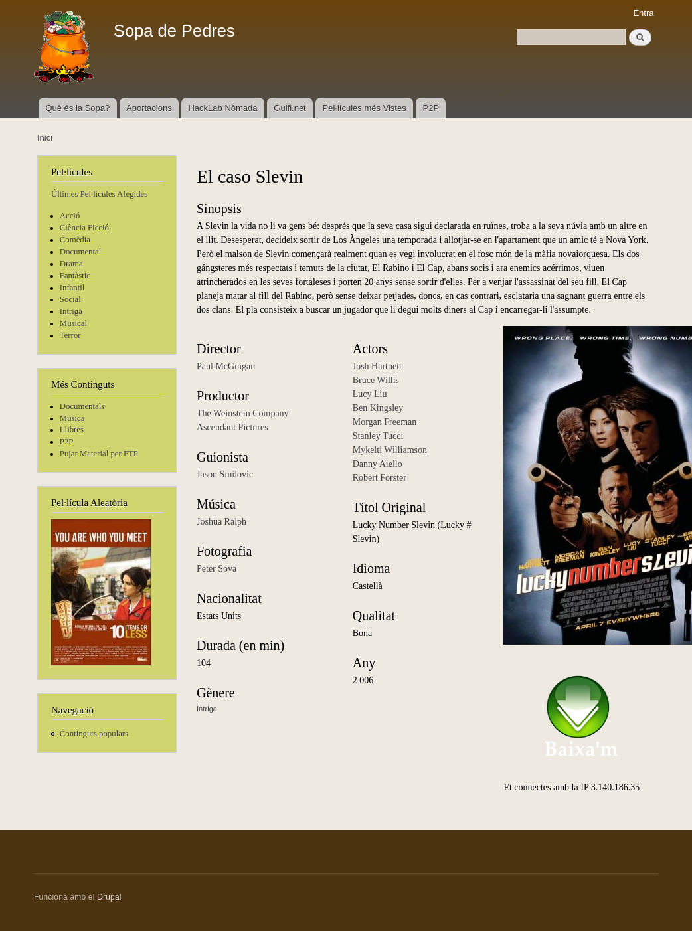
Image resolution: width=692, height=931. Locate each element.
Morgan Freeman (385, 422)
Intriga (71, 311)
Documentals (82, 406)
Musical (73, 323)
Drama (71, 263)
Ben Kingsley (378, 408)
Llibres (72, 429)
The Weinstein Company (243, 413)
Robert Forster (379, 478)
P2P (431, 108)
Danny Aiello (377, 464)
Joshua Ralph (221, 522)
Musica (72, 418)
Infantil (72, 287)
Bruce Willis (376, 380)
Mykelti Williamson (390, 450)
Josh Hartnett (377, 366)
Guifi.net (289, 108)
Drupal (109, 897)
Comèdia (75, 239)
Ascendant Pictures (232, 427)
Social (70, 299)
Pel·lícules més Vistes (364, 108)
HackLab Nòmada (222, 108)
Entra (643, 13)
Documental (80, 251)
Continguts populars (94, 733)
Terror (70, 335)
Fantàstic (75, 275)
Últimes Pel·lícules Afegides (99, 194)
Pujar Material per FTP (99, 453)
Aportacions (149, 108)
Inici (44, 138)
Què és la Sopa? (77, 108)
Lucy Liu (370, 394)
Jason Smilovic (225, 474)
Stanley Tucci (378, 436)
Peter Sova (216, 569)
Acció (70, 215)
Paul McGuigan (226, 366)
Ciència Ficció (84, 227)
